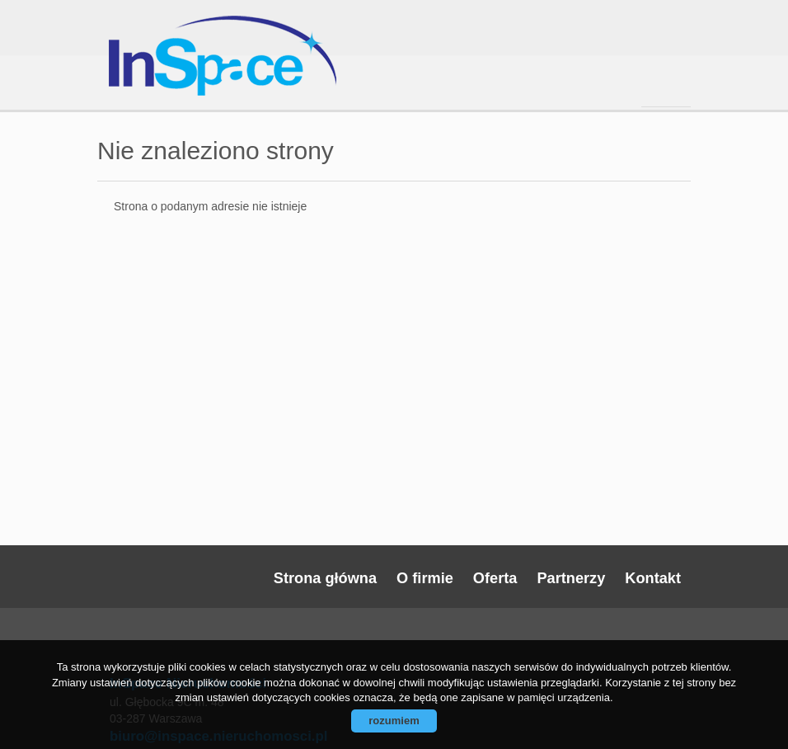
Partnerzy (571, 578)
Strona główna (325, 578)
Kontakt (653, 578)
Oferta (495, 578)
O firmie (424, 578)
